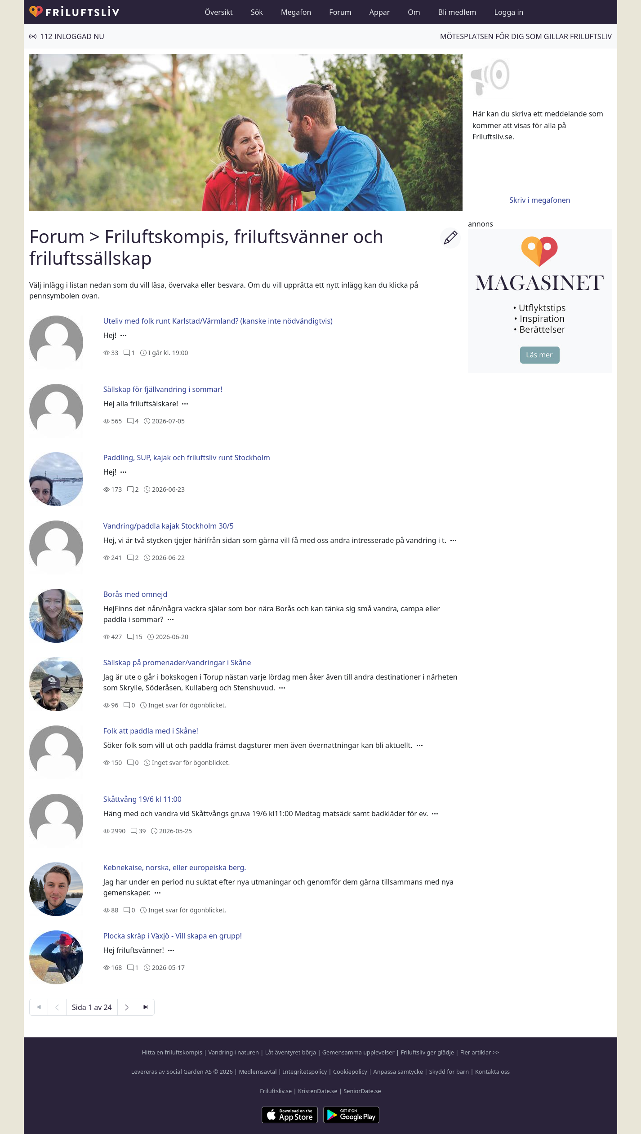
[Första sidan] (38, 1007)
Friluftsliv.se (276, 1091)
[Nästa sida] (126, 1007)
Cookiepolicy (350, 1071)
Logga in (509, 12)
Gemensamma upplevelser (358, 1052)
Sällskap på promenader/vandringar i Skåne (177, 662)
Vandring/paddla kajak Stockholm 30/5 (168, 526)
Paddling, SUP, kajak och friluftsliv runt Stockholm (186, 457)
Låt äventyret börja (290, 1052)
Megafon (296, 12)
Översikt (219, 12)
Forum (340, 12)
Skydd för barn (449, 1071)
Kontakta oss (492, 1071)
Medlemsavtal (257, 1071)
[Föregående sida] (57, 1007)
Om (414, 12)
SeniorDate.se (362, 1091)
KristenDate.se (318, 1091)
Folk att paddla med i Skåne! (150, 731)
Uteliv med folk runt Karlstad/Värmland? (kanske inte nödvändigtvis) (218, 321)
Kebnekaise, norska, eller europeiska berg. (174, 867)
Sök (257, 12)
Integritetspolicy (305, 1071)
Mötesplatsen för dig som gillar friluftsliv (526, 36)
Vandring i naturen (234, 1052)
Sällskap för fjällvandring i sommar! (163, 389)
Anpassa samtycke (398, 1071)
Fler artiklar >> (479, 1052)
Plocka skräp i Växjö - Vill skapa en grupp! (172, 936)
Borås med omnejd (135, 594)
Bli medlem (457, 12)
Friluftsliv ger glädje (427, 1052)
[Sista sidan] (145, 1007)
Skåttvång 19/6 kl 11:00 (142, 799)
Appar (379, 12)
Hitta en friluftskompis (172, 1052)
